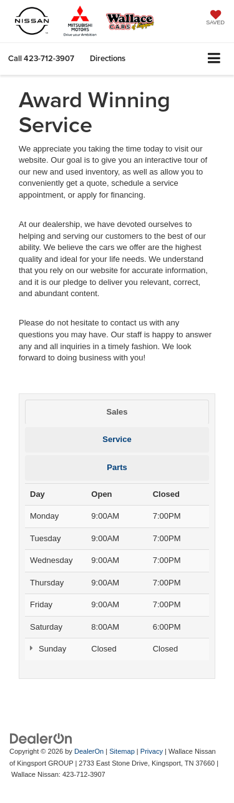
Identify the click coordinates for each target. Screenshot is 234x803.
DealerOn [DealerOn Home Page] (89, 751)
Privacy (151, 751)
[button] (41, 58)
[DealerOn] (41, 738)
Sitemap (122, 751)
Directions (107, 58)
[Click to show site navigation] (214, 59)
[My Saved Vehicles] (215, 19)
